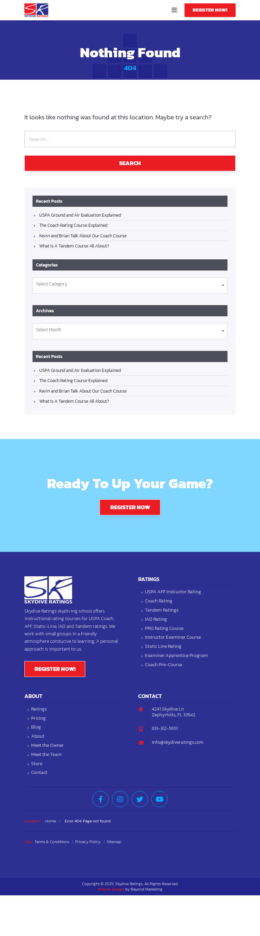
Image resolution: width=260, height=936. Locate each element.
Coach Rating (158, 601)
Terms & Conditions (52, 842)
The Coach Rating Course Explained (73, 225)
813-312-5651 (165, 728)
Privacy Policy (88, 842)
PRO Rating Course (164, 629)
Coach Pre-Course (163, 665)
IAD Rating (156, 619)
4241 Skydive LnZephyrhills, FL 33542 (173, 711)
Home (50, 821)
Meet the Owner (47, 746)
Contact (39, 773)
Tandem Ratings (161, 610)
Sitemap (114, 842)
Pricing (38, 718)
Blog (36, 727)
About (37, 736)
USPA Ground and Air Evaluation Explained (80, 215)
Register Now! (210, 10)
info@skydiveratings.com (177, 742)
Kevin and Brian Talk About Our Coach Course (83, 236)
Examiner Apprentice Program (176, 656)
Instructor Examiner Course (173, 637)
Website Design (111, 889)
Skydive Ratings (37, 10)
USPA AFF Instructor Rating (173, 592)
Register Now (130, 507)
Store (36, 764)
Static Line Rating (163, 647)
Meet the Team (46, 755)
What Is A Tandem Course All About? (74, 246)
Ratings (39, 709)
